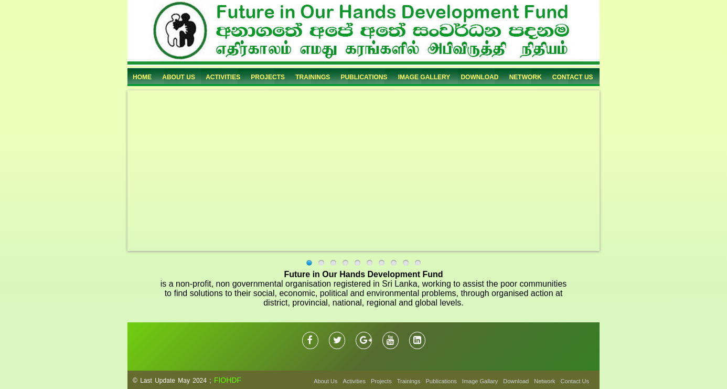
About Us (325, 381)
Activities (354, 381)
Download (516, 381)
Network (544, 381)
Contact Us (575, 381)
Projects (381, 381)
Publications (441, 381)
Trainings (409, 381)
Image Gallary (480, 381)
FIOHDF (227, 380)
